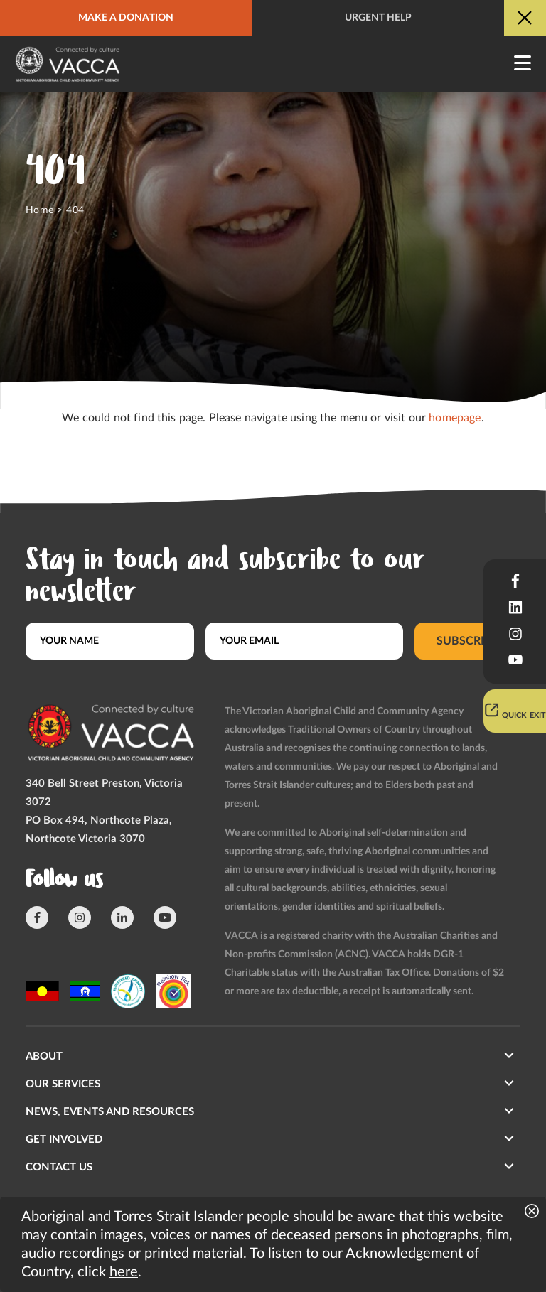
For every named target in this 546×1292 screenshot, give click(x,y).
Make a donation (125, 18)
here (123, 1272)
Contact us (59, 1167)
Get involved (64, 1139)
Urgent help (378, 18)
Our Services (63, 1084)
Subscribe (467, 641)
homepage (455, 418)
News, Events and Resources (110, 1112)
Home (40, 210)
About (44, 1056)
